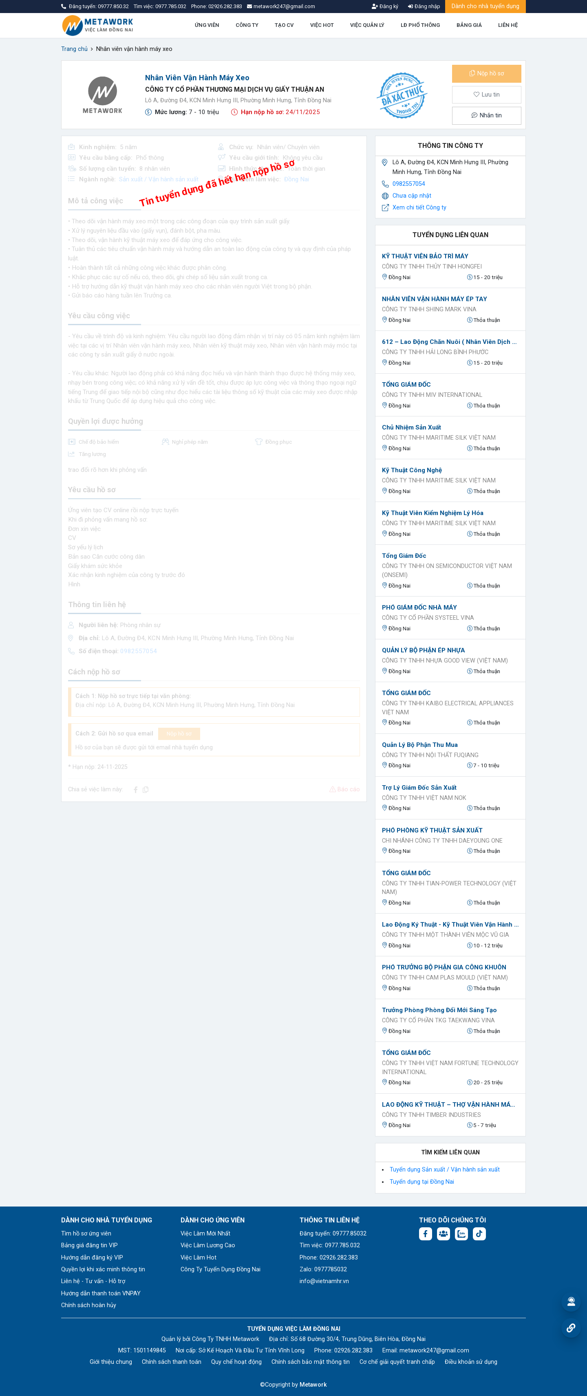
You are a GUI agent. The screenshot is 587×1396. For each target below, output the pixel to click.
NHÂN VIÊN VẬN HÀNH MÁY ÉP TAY (434, 299)
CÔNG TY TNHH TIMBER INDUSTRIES (431, 1115)
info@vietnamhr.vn (324, 1281)
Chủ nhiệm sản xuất (411, 427)
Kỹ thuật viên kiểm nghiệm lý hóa (432, 513)
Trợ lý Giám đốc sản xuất (419, 787)
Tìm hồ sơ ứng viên (86, 1233)
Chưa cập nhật (412, 195)
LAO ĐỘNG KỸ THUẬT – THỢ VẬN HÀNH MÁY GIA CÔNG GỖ (450, 1104)
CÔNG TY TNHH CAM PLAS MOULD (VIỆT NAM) (445, 977)
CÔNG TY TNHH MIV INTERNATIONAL (432, 395)
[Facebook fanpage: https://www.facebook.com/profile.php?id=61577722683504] (425, 1233)
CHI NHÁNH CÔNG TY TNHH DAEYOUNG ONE (442, 840)
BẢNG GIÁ (469, 25)
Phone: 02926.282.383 (329, 1257)
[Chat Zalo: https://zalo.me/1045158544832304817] (461, 1233)
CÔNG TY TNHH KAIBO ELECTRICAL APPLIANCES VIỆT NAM (448, 708)
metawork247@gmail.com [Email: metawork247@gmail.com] (434, 1350)
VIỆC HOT (322, 25)
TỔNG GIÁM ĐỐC (406, 384)
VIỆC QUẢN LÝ (367, 25)
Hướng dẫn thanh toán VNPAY (101, 1293)
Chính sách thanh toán (171, 1362)
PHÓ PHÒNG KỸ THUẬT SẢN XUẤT (432, 830)
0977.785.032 (171, 6)
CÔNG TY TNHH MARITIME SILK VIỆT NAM (439, 437)
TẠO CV (284, 25)
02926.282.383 (225, 6)
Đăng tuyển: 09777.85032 (333, 1233)
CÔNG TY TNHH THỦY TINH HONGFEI (432, 266)
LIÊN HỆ (508, 25)
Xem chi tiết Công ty (419, 207)
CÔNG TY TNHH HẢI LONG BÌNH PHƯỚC (435, 352)
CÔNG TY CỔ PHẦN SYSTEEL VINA (428, 617)
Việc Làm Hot (198, 1257)
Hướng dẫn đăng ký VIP (92, 1257)
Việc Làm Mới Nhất (205, 1233)
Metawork (313, 1384)
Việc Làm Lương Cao (208, 1245)
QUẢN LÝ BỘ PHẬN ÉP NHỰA (423, 650)
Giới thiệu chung (111, 1362)
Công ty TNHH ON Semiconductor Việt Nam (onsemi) (447, 571)
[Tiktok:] (479, 1233)
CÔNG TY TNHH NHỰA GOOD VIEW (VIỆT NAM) (445, 660)
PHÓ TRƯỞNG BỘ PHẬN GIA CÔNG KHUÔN (444, 967)
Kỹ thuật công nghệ (412, 470)
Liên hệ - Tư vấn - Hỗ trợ (93, 1281)
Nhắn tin (487, 115)
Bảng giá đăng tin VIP (89, 1245)
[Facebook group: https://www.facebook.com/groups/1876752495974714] (443, 1233)
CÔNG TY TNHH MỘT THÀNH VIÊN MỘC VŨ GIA (445, 934)
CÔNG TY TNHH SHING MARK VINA (429, 309)
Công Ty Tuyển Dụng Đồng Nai (220, 1269)
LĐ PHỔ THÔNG (420, 25)
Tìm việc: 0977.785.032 (330, 1245)
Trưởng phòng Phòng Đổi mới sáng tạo (439, 1010)
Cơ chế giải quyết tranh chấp (397, 1362)
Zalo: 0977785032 (323, 1269)
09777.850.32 (114, 6)
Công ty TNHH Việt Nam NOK (424, 798)
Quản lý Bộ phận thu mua (420, 745)
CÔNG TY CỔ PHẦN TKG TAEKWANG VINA (438, 1020)
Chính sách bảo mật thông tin (310, 1362)
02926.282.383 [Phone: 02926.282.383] (353, 1350)
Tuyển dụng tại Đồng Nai (422, 1181)
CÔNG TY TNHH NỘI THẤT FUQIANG (430, 755)
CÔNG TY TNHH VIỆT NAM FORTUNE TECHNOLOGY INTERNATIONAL (450, 1068)
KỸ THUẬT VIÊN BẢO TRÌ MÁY (425, 256)
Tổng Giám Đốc (404, 555)
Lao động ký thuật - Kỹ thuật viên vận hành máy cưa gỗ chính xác (450, 924)
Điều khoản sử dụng (471, 1362)
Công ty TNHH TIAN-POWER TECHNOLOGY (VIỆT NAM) (449, 888)
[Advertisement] (214, 865)
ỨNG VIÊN (207, 25)
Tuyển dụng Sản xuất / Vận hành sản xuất (445, 1169)
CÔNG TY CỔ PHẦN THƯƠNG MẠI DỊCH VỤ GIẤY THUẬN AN (234, 89)
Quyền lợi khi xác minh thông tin (103, 1269)
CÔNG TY (247, 25)
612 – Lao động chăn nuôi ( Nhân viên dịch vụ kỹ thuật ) (450, 342)
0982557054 (409, 184)
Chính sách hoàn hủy (88, 1305)
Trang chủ (74, 49)
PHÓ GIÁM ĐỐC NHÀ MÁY (419, 607)
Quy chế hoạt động (236, 1362)
